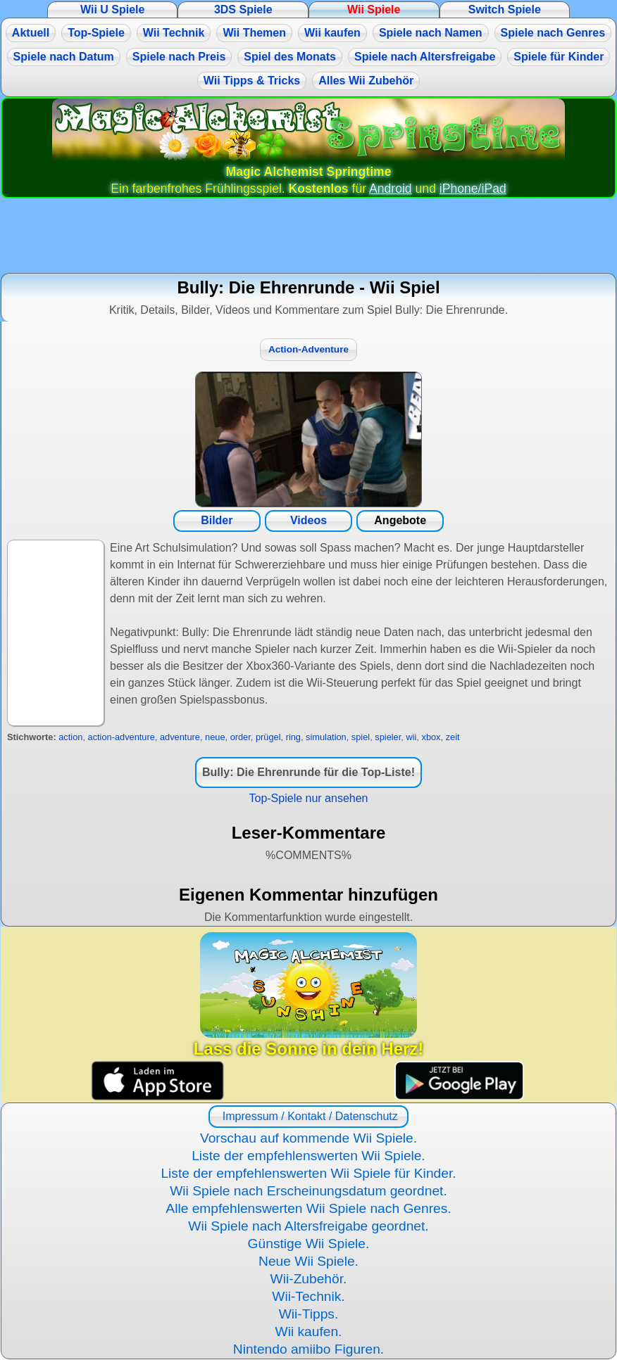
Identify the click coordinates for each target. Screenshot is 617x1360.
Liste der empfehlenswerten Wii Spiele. (308, 1155)
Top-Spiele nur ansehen (308, 798)
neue (215, 737)
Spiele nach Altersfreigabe (424, 57)
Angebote (400, 520)
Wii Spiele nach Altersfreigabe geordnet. (308, 1226)
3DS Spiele (243, 9)
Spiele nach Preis (179, 57)
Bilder (216, 520)
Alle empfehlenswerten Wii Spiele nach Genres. (308, 1208)
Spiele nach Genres (553, 33)
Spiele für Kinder (558, 57)
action (70, 737)
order (240, 737)
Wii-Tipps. (309, 1314)
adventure (180, 737)
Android (390, 189)
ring (293, 737)
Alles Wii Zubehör (365, 81)
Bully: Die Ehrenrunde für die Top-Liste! (308, 772)
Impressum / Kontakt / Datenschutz (308, 1116)
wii (411, 737)
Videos (308, 520)
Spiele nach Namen (430, 33)
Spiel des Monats (290, 57)
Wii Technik (174, 33)
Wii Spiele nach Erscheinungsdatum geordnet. (308, 1190)
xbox (430, 737)
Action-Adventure (308, 349)
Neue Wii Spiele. (308, 1261)
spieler (388, 737)
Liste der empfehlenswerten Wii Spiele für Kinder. (308, 1173)
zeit (453, 737)
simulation (326, 737)
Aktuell (30, 33)
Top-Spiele (96, 33)
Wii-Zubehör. (308, 1278)
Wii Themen (254, 33)
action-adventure (121, 737)
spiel (360, 737)
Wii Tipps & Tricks (252, 81)
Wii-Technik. (308, 1296)
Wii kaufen (332, 33)
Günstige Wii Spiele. (309, 1243)
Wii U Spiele (112, 9)
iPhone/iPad (473, 189)
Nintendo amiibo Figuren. (308, 1349)
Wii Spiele (373, 9)
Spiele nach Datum (63, 57)
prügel (268, 737)
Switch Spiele (504, 9)
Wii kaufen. (308, 1331)
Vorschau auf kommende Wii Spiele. (308, 1138)
